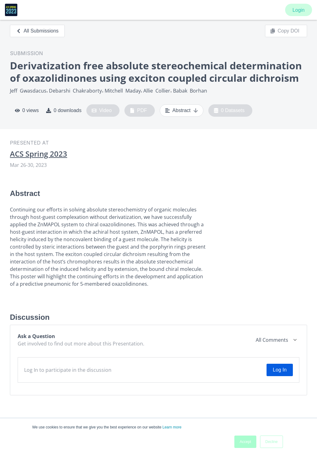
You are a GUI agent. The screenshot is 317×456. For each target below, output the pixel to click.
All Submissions (37, 30)
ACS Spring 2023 (38, 154)
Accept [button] (245, 442)
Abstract (181, 110)
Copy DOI (284, 31)
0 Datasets (229, 110)
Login (299, 10)
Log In (279, 369)
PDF (138, 110)
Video (102, 110)
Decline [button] (271, 442)
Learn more (172, 427)
